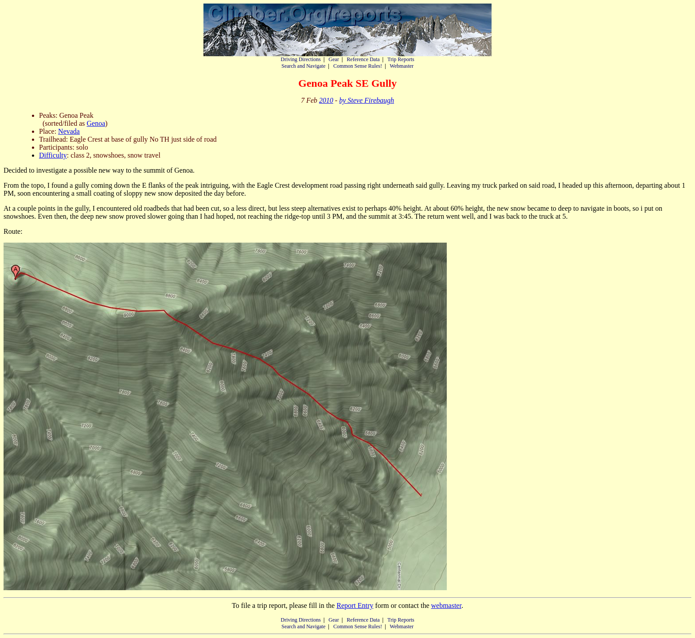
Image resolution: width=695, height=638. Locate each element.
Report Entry (354, 605)
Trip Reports (400, 59)
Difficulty (53, 155)
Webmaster (402, 66)
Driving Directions (300, 59)
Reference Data (363, 59)
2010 (326, 100)
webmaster (446, 605)
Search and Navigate (303, 66)
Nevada (69, 131)
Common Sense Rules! (357, 66)
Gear (333, 59)
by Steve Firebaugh (366, 100)
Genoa (96, 123)
